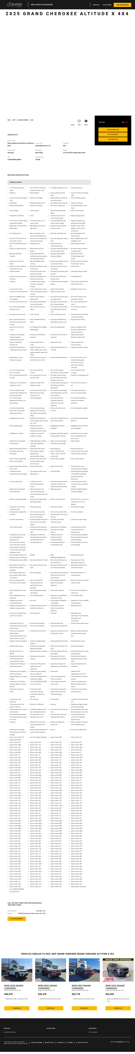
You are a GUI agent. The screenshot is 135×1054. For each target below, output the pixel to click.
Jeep (14, 120)
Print (86, 122)
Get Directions (113, 139)
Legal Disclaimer (36, 1044)
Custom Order (106, 5)
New (9, 120)
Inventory (96, 5)
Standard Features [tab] (15, 182)
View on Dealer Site (113, 129)
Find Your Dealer (122, 5)
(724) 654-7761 (40, 911)
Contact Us (61, 1044)
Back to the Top (83, 1044)
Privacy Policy (49, 1044)
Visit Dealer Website (16, 918)
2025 (32, 120)
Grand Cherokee (23, 120)
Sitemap (70, 1044)
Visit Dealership (113, 134)
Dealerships (93, 1030)
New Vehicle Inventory (9, 1034)
